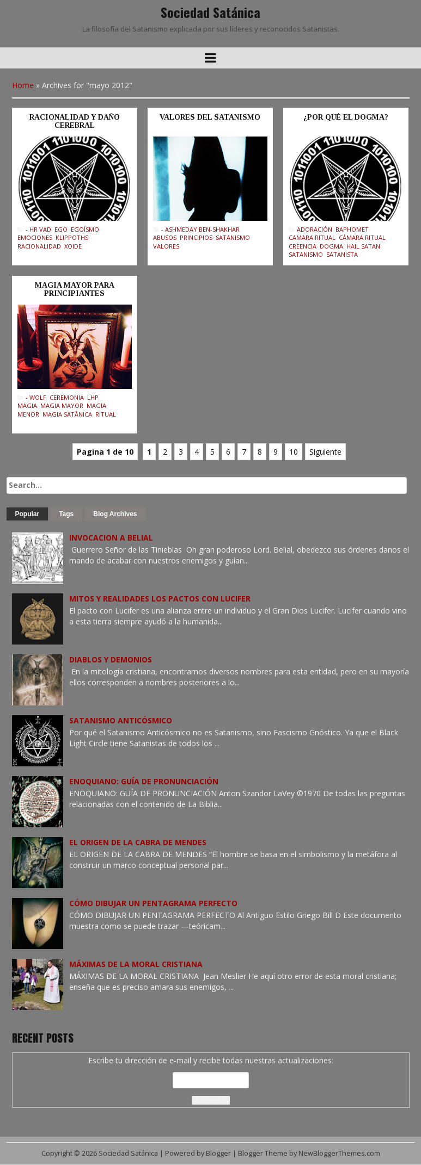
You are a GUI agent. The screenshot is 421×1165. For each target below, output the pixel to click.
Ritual (105, 414)
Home (23, 85)
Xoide (73, 246)
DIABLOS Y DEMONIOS (110, 659)
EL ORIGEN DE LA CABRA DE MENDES (137, 842)
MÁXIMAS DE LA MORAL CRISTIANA (136, 964)
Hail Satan (363, 246)
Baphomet (352, 229)
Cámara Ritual (362, 237)
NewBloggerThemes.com (339, 1153)
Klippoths (72, 237)
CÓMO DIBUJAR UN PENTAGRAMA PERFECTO (153, 903)
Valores (166, 246)
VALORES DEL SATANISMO (210, 117)
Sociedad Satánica (210, 12)
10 (293, 452)
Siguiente (325, 452)
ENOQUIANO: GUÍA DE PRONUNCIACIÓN (143, 781)
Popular (27, 514)
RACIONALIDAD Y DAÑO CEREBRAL (74, 121)
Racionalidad (39, 246)
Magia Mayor (61, 405)
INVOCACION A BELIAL (111, 537)
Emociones (34, 237)
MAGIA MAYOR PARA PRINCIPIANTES (74, 289)
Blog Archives (115, 514)
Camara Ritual (312, 237)
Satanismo (233, 237)
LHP (93, 397)
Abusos (164, 237)
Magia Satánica (67, 414)
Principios (196, 237)
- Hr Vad (38, 229)
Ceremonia (67, 397)
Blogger (218, 1153)
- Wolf (36, 397)
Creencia (302, 246)
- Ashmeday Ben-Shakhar (200, 229)
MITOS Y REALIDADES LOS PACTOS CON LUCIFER (160, 598)
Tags (66, 514)
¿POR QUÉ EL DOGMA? (345, 117)
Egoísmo (85, 229)
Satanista (342, 254)
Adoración (314, 229)
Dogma (331, 246)
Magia (27, 405)
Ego (61, 229)
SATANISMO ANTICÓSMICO (120, 720)
